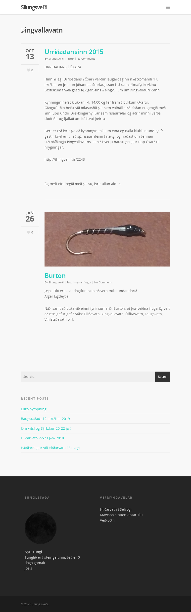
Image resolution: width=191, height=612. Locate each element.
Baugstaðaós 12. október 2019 (45, 418)
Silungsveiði (34, 7)
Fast (69, 282)
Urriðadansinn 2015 (74, 51)
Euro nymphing (34, 409)
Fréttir (70, 58)
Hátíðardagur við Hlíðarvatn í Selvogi (50, 447)
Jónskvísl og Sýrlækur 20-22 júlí (46, 428)
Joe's (28, 568)
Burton (55, 275)
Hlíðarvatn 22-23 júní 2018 (42, 438)
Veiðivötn (107, 520)
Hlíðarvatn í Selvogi (116, 509)
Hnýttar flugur (82, 282)
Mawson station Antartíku (121, 514)
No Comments (86, 58)
